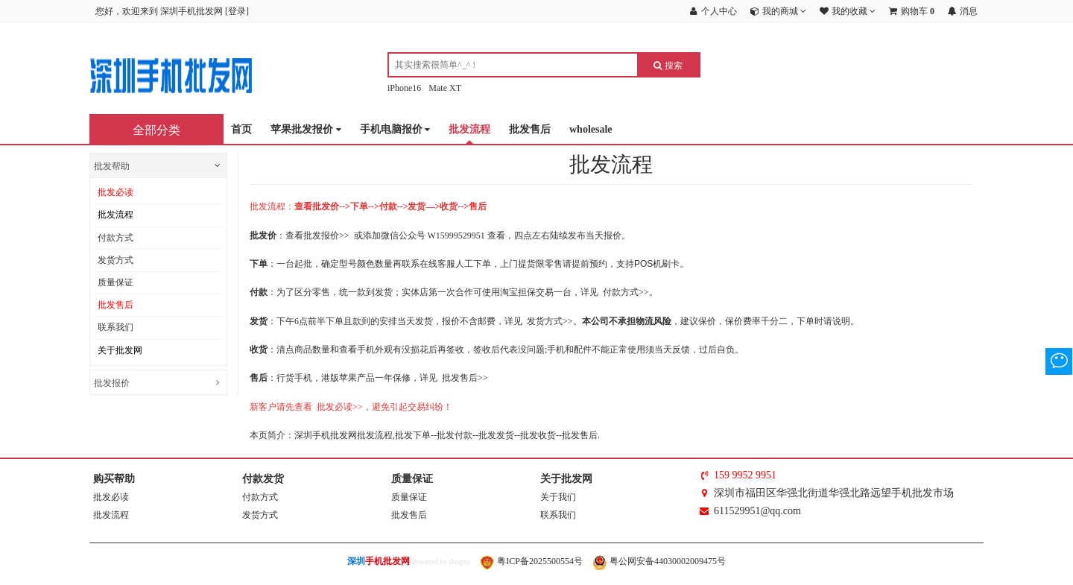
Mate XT (444, 88)
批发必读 (115, 192)
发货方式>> (550, 321)
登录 (237, 11)
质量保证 (115, 282)
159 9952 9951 (745, 475)
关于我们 (558, 497)
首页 (241, 129)
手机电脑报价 (395, 130)
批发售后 (530, 129)
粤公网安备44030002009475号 (659, 561)
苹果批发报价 (305, 130)
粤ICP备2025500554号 (531, 561)
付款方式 (115, 238)
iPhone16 (404, 88)
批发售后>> (465, 378)
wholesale (591, 129)
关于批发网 (120, 350)
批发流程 (469, 129)
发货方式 (115, 260)
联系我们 (115, 327)
